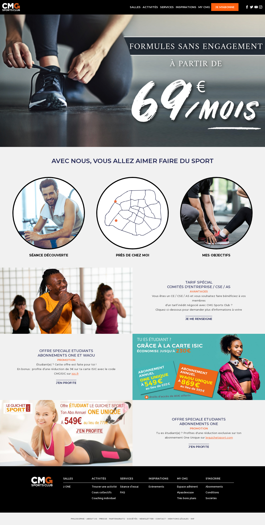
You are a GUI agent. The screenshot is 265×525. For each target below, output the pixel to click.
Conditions (212, 492)
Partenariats (117, 519)
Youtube (256, 7)
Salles (135, 7)
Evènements (156, 486)
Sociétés (211, 498)
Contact (160, 519)
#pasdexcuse (185, 492)
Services (167, 7)
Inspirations (186, 7)
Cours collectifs (102, 492)
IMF (192, 519)
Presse (103, 519)
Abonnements (214, 486)
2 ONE (67, 486)
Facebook (247, 7)
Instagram (260, 7)
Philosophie (77, 519)
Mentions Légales (178, 519)
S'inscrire (213, 478)
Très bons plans (186, 498)
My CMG (204, 7)
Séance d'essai (129, 486)
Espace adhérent (187, 486)
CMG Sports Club (42, 482)
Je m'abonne (224, 7)
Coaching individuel (104, 498)
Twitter (251, 7)
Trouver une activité (104, 486)
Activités (150, 7)
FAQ (122, 492)
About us (92, 519)
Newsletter (146, 519)
